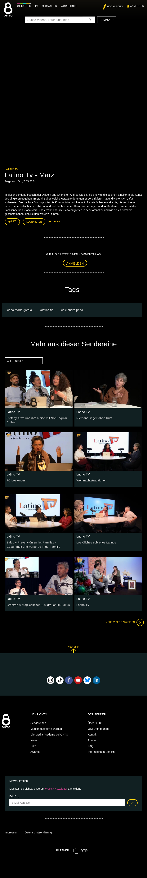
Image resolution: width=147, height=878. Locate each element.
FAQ (90, 743)
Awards (35, 749)
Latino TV (11, 169)
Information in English (101, 749)
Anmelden (75, 262)
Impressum (11, 830)
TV (37, 6)
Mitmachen (50, 6)
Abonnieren (34, 221)
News (33, 737)
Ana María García (20, 309)
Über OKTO (95, 720)
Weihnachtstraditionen (90, 478)
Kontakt (92, 731)
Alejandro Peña (73, 309)
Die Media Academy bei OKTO (49, 731)
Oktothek (25, 6)
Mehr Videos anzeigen (123, 619)
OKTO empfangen (99, 726)
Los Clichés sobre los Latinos (94, 540)
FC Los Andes (15, 478)
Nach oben (73, 647)
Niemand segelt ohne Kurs (92, 416)
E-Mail (14, 793)
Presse (92, 737)
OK (132, 800)
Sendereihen (38, 720)
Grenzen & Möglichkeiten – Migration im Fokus (35, 602)
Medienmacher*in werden (46, 726)
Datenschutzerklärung (38, 830)
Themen (107, 19)
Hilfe (33, 743)
